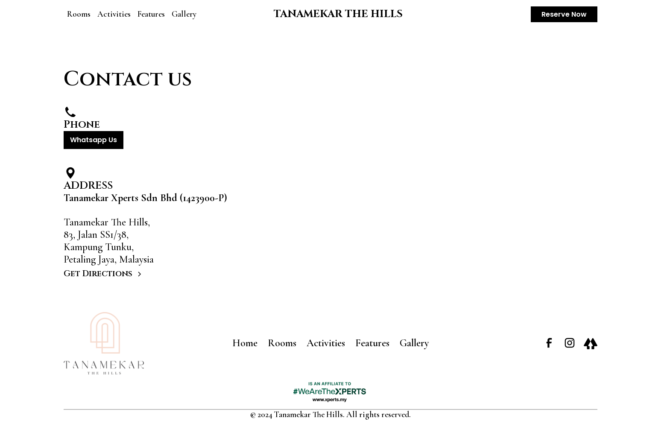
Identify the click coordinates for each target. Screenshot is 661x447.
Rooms (79, 14)
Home (244, 343)
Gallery (184, 14)
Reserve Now (564, 14)
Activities (114, 14)
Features (151, 14)
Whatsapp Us (93, 140)
